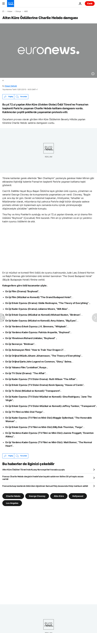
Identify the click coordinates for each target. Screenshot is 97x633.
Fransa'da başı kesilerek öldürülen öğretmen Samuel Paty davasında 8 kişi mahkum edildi (45, 486)
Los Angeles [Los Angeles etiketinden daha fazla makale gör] (12, 503)
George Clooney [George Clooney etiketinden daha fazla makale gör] (37, 496)
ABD (26, 11)
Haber (9, 11)
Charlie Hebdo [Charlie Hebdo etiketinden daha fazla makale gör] (13, 496)
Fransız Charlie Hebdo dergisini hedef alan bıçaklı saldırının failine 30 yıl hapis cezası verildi (42, 477)
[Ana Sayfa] (3, 11)
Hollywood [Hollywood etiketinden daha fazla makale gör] (77, 496)
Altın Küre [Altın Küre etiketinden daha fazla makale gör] (59, 496)
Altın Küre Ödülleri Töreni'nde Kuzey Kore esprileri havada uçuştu (33, 469)
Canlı (89, 3)
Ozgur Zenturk (11, 86)
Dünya (18, 11)
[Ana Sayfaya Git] (10, 3)
